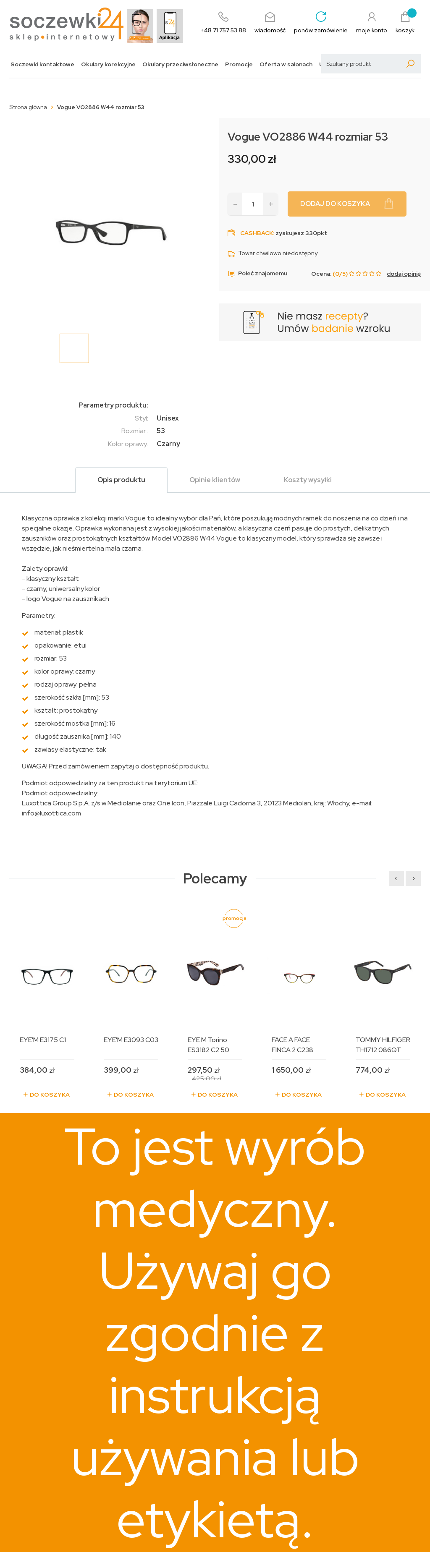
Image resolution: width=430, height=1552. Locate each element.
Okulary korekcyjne (108, 64)
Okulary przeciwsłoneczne (180, 64)
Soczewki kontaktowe (42, 64)
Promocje (239, 64)
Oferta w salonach (286, 64)
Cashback (256, 233)
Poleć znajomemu (257, 273)
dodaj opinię (404, 273)
